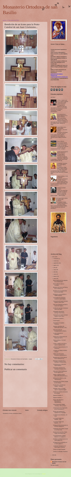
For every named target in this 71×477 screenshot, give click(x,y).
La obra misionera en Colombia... (58, 334)
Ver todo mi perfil (54, 465)
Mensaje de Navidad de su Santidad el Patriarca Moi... (60, 361)
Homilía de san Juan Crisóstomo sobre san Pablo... (60, 308)
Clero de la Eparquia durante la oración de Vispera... (60, 305)
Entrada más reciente (9, 410)
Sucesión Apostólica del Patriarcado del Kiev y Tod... (60, 327)
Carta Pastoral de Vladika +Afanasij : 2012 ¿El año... (59, 405)
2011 (53, 256)
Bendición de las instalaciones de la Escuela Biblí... (60, 291)
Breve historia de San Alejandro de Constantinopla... (60, 281)
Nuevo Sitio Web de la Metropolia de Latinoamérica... (58, 401)
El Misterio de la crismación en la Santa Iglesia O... (60, 443)
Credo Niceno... (56, 320)
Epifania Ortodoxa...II (58, 395)
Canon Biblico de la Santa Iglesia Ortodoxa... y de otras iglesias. (62, 129)
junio (54, 267)
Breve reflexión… (61, 141)
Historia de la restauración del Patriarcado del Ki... (60, 337)
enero (54, 278)
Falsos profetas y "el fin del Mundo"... (62, 177)
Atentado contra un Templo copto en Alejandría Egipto (59, 389)
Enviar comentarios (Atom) (15, 413)
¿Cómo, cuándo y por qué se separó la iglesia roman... (59, 344)
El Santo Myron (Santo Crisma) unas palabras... (62, 199)
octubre (55, 260)
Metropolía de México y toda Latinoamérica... (59, 378)
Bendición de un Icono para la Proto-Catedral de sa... (60, 358)
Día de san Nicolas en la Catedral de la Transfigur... (59, 412)
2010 (53, 455)
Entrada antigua (42, 410)
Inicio (27, 410)
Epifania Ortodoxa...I (58, 397)
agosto (55, 265)
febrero (55, 276)
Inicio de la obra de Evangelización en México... (60, 330)
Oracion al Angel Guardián (59, 449)
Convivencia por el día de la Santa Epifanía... (59, 365)
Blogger (44, 473)
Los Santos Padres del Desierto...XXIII (58, 419)
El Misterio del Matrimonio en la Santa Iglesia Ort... (60, 439)
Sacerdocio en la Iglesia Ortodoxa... (58, 323)
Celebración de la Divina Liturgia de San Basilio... (60, 382)
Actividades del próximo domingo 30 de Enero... (59, 312)
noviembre (56, 258)
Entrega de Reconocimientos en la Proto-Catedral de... (60, 426)
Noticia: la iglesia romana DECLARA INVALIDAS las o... (60, 375)
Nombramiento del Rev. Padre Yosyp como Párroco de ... (60, 432)
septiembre (56, 263)
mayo (54, 269)
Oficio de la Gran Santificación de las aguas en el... (60, 372)
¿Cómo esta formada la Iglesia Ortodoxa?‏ (62, 152)
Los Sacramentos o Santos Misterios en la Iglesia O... (59, 436)
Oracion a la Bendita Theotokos (60, 451)
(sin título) (53, 97)
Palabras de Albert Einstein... (61, 188)
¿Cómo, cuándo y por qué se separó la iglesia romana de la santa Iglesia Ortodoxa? (62, 102)
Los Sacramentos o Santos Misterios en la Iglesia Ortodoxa (62, 115)
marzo (55, 274)
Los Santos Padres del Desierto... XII (58, 422)
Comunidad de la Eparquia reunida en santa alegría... (59, 298)
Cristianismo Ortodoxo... (58, 318)
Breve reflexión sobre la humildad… (58, 284)
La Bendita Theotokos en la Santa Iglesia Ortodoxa (62, 164)
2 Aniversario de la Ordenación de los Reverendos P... (60, 408)
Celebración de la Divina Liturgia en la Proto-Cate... (60, 429)
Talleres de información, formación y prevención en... (60, 354)
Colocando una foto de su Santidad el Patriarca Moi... (60, 368)
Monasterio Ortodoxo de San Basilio (59, 462)
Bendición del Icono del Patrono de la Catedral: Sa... (60, 288)
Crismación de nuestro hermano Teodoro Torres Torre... (60, 302)
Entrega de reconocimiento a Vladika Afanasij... (59, 295)
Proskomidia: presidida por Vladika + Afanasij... (59, 385)
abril (54, 272)
